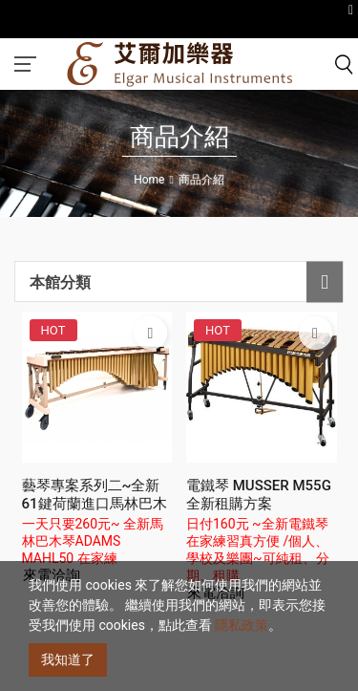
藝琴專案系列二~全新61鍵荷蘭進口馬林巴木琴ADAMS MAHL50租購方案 (94, 513)
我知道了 (68, 659)
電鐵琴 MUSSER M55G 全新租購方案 (258, 494)
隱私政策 (241, 625)
